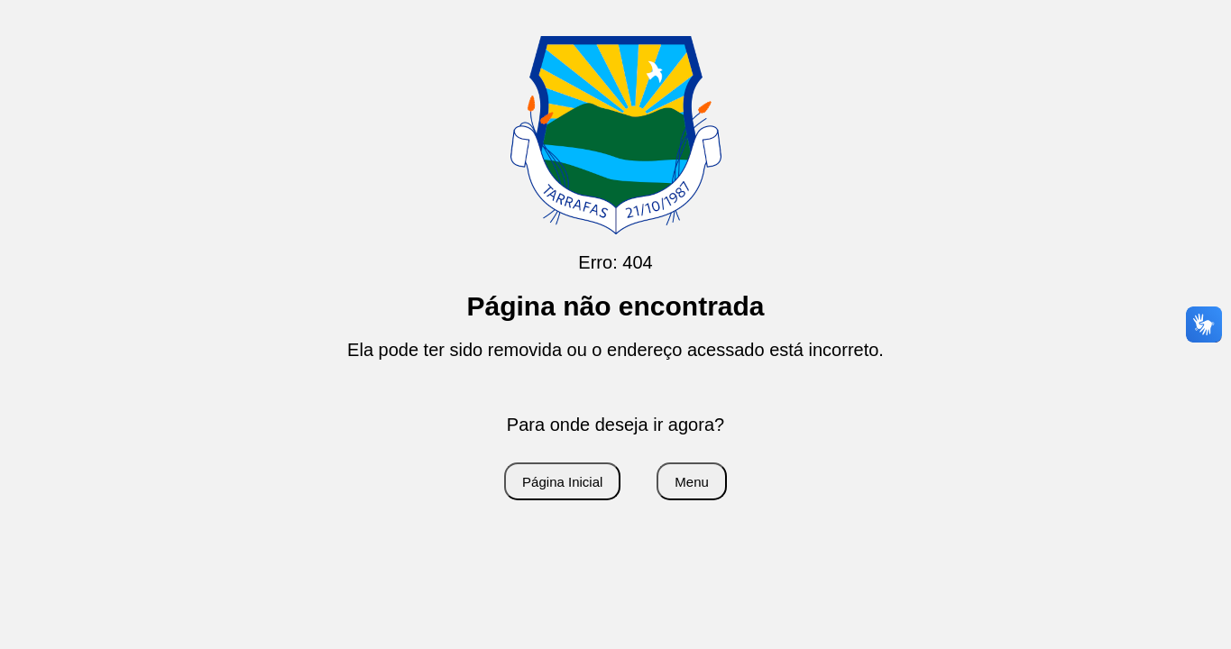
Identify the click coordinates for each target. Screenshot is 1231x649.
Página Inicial (562, 481)
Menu (692, 481)
